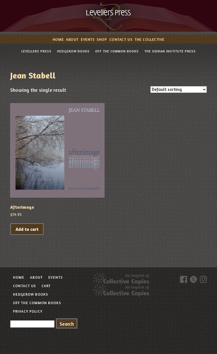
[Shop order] (178, 89)
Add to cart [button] (27, 229)
